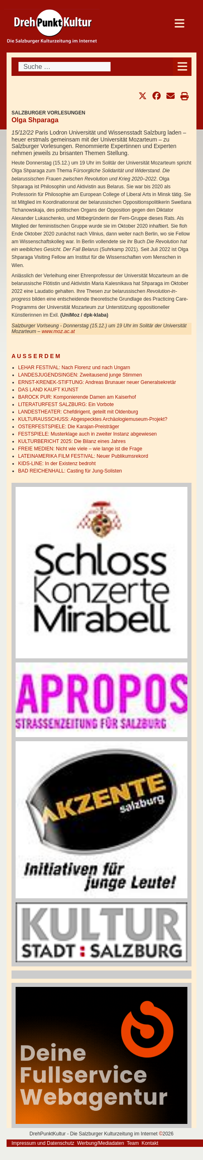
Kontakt (149, 1143)
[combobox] (64, 66)
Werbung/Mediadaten (100, 1143)
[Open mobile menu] (182, 66)
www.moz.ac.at (58, 331)
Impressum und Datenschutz (43, 1143)
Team (132, 1143)
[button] (142, 96)
